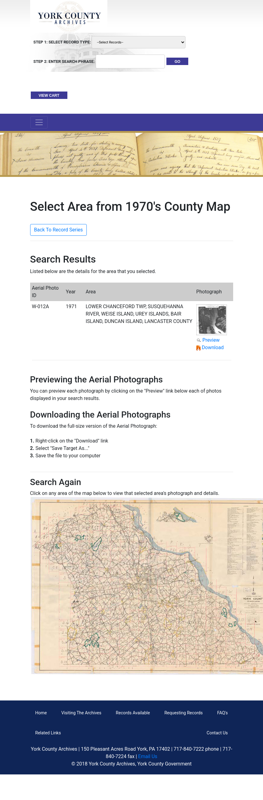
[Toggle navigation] (39, 122)
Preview (211, 340)
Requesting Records (183, 712)
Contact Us (217, 732)
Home (41, 712)
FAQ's (222, 712)
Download (213, 347)
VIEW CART (49, 95)
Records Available (133, 712)
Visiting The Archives (81, 712)
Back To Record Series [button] (58, 230)
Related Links (48, 732)
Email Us (147, 756)
